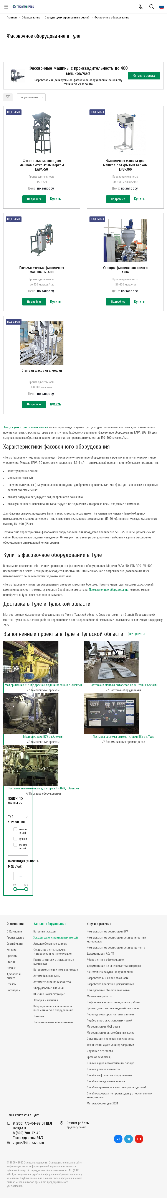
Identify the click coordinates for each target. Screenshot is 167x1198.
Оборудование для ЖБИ (48, 988)
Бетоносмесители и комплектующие (55, 970)
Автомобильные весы (46, 976)
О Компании (14, 931)
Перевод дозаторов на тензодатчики (110, 1014)
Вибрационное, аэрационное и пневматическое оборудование (53, 1008)
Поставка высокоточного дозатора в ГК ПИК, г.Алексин (43, 803)
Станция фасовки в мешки (41, 380)
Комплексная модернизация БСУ (107, 931)
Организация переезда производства (110, 1039)
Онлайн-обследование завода (106, 1081)
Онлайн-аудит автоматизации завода (110, 1063)
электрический (23, 861)
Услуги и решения (99, 924)
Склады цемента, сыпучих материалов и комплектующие (52, 951)
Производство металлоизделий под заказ (113, 1008)
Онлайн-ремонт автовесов (103, 1069)
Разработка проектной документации (110, 984)
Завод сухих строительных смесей (25, 442)
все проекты (137, 648)
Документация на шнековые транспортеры (114, 966)
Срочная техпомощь (99, 1057)
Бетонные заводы (44, 931)
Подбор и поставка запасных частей (109, 1020)
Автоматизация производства (52, 982)
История (12, 950)
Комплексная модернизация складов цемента (116, 947)
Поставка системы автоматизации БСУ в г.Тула (123, 751)
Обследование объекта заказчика (108, 990)
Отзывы (11, 984)
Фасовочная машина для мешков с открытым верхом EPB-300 (125, 165)
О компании (15, 924)
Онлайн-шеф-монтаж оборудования (109, 1075)
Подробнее (34, 199)
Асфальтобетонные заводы (50, 944)
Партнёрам (13, 990)
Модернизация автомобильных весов (110, 1033)
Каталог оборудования (49, 924)
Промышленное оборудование (108, 604)
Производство (15, 937)
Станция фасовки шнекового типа (125, 275)
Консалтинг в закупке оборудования (110, 972)
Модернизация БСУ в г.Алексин (43, 751)
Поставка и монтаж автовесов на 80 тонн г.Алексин (123, 699)
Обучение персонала (100, 1051)
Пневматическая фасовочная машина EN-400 (41, 275)
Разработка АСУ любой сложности (108, 978)
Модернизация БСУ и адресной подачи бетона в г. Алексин (43, 699)
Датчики (38, 1016)
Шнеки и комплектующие (49, 994)
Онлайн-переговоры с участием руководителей (116, 1087)
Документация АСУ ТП (100, 953)
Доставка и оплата (14, 976)
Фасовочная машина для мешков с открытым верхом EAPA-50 (42, 165)
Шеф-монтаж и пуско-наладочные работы (113, 1002)
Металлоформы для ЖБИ (102, 1103)
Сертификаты (15, 944)
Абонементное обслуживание (105, 960)
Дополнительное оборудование (53, 1022)
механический (23, 845)
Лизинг (11, 968)
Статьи (11, 962)
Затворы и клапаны (45, 1000)
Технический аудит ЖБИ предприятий (110, 1045)
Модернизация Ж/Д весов (103, 1026)
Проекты (12, 956)
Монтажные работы (99, 996)
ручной (23, 853)
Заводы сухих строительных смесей (55, 937)
